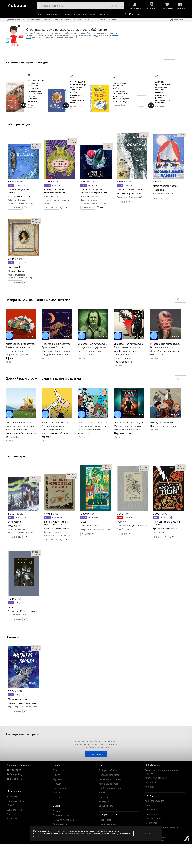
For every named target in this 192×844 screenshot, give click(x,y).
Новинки (12, 637)
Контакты (101, 20)
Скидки (67, 20)
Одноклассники (15, 809)
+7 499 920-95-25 (81, 20)
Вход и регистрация (156, 777)
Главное (66, 14)
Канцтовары (89, 14)
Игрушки (103, 14)
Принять (146, 833)
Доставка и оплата (16, 20)
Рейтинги (47, 20)
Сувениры (58, 796)
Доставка (150, 809)
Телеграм (12, 818)
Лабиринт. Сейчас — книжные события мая (38, 299)
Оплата (148, 805)
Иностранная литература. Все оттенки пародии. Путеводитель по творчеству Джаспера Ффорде (20, 351)
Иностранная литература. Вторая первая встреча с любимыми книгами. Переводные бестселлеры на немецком (21, 429)
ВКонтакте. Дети (16, 800)
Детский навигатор (109, 774)
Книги (40, 14)
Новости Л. (105, 796)
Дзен (9, 814)
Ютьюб (10, 805)
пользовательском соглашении (77, 833)
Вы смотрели (152, 782)
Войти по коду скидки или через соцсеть (162, 772)
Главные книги (61, 815)
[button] (167, 62)
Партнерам (105, 819)
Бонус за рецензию (63, 819)
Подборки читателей (110, 788)
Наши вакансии (107, 824)
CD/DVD (57, 792)
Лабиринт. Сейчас (108, 770)
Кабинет (149, 786)
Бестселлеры (15, 456)
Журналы (58, 779)
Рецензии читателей (110, 779)
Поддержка (114, 20)
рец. (35, 144)
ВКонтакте (12, 796)
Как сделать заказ (154, 800)
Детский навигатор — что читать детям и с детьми (43, 378)
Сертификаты (33, 20)
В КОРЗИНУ (15, 207)
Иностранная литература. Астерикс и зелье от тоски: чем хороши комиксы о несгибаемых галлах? (56, 429)
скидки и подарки (94, 35)
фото (36, 147)
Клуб (123, 14)
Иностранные (53, 14)
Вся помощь (151, 822)
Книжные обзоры (108, 783)
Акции (56, 811)
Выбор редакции (18, 124)
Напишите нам (153, 818)
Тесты (102, 792)
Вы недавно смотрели (22, 734)
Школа (76, 14)
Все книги (58, 770)
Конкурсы (104, 801)
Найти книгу (96, 754)
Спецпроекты (106, 805)
